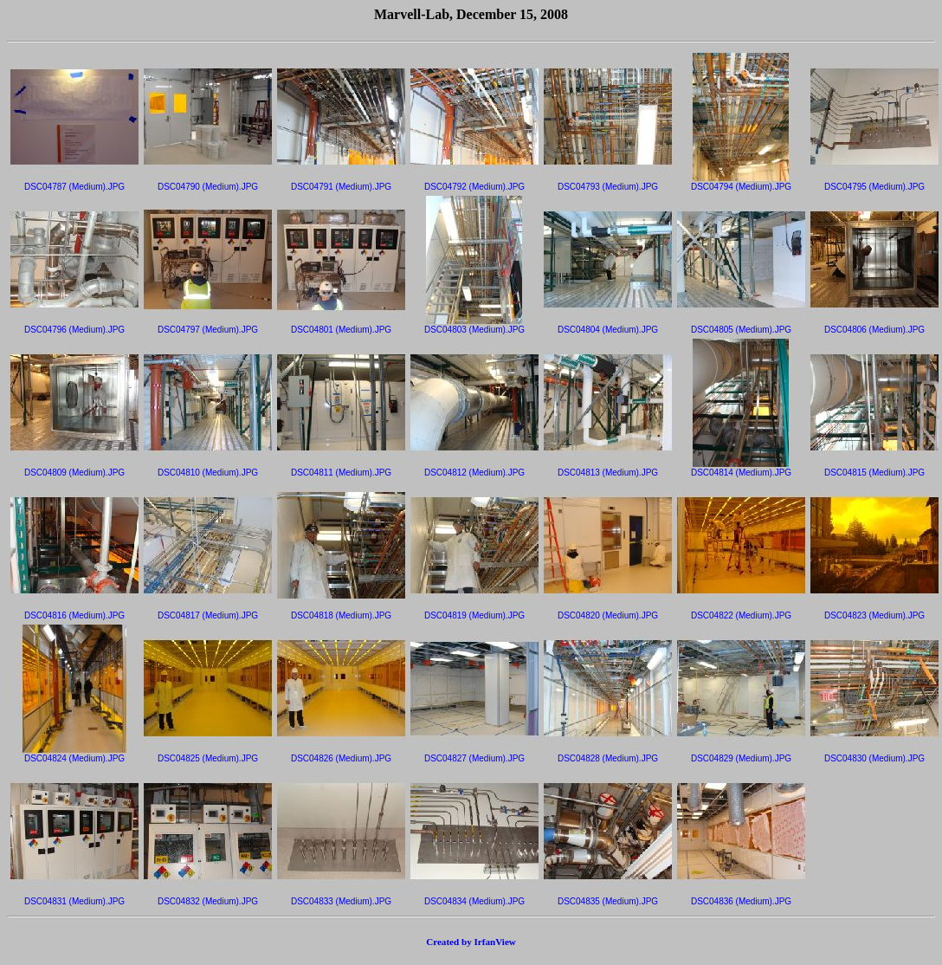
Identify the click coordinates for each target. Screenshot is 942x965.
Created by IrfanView (471, 941)
